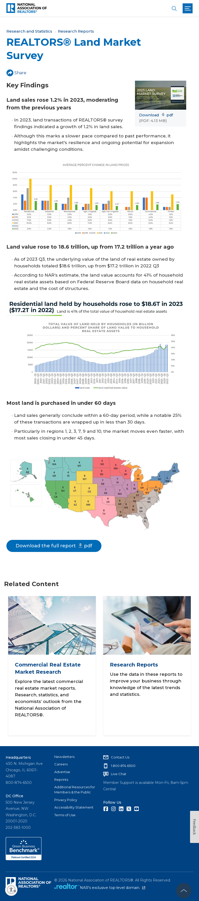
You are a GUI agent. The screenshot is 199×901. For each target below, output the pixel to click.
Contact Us (120, 757)
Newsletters (64, 756)
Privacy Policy (65, 799)
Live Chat (118, 774)
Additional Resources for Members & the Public (74, 789)
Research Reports (76, 31)
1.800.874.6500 (123, 765)
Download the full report (54, 545)
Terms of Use (65, 814)
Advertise (62, 771)
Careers (61, 764)
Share (16, 72)
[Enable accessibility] (11, 890)
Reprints (61, 779)
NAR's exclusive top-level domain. (112, 887)
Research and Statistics (29, 31)
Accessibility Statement (73, 807)
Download (156, 115)
